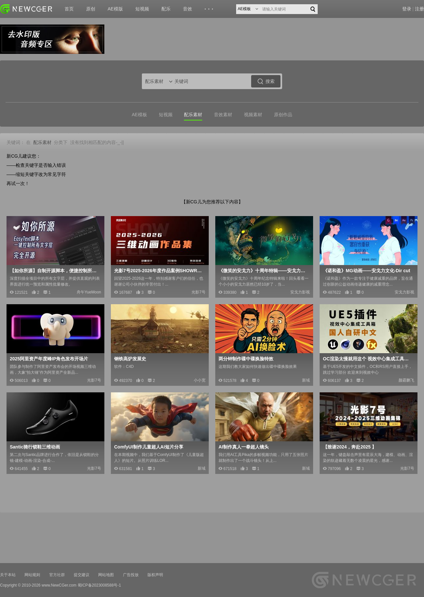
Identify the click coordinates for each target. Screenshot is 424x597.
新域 (306, 380)
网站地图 (106, 575)
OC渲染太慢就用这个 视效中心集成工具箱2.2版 (368, 358)
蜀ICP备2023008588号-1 (99, 585)
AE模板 (139, 114)
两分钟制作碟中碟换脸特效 (246, 358)
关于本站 (8, 575)
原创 (90, 8)
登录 (406, 8)
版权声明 (155, 575)
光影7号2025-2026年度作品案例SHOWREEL (159, 270)
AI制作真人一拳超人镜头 (244, 446)
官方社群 (57, 575)
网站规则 (32, 575)
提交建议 (81, 575)
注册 (419, 8)
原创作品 (283, 114)
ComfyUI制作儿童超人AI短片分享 (148, 446)
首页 (69, 8)
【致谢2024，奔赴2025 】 (349, 446)
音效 (187, 8)
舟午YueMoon (89, 292)
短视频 (142, 8)
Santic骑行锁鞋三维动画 (35, 446)
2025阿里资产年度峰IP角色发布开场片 (49, 358)
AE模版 (115, 8)
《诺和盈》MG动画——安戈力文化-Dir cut (366, 270)
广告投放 (131, 575)
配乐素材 (193, 114)
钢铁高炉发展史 (130, 358)
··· (209, 9)
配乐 (166, 8)
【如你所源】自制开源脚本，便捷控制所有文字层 (55, 270)
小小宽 (199, 380)
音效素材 (223, 114)
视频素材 (253, 114)
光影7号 (198, 292)
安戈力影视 (300, 292)
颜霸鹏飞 (406, 380)
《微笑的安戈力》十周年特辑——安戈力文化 (264, 270)
